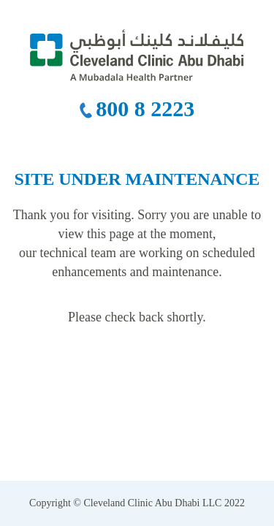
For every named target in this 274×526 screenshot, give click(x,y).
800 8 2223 (145, 108)
